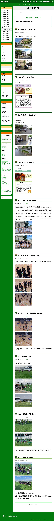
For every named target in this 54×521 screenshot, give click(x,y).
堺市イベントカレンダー (5, 190)
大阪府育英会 (4, 178)
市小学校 (3, 153)
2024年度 (3, 78)
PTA (2, 57)
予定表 (33, 4)
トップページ (22, 4)
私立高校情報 (4, 162)
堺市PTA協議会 (4, 182)
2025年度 (3, 76)
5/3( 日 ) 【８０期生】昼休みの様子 (6, 29)
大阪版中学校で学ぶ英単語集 (6, 169)
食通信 (3, 181)
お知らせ (3, 46)
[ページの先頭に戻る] (53, 520)
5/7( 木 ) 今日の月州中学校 (5, 10)
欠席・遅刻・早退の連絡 (5, 138)
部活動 (3, 54)
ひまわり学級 (4, 60)
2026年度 (3, 75)
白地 (27, 1)
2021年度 (3, 81)
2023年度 (3, 79)
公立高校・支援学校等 (5, 161)
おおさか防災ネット (4, 147)
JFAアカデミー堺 (4, 183)
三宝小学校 (3, 154)
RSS (3, 197)
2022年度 (3, 80)
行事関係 (3, 58)
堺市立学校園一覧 (4, 177)
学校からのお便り (27, 4)
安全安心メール (4, 146)
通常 (25, 1)
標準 (35, 1)
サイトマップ (49, 514)
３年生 (3, 47)
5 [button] (35, 504)
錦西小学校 (3, 155)
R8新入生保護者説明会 (5, 184)
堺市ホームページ (4, 180)
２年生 (3, 49)
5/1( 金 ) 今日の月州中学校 (5, 31)
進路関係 (3, 55)
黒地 (30, 1)
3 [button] (32, 504)
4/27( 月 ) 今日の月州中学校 (5, 33)
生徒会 (3, 52)
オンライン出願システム (5, 165)
